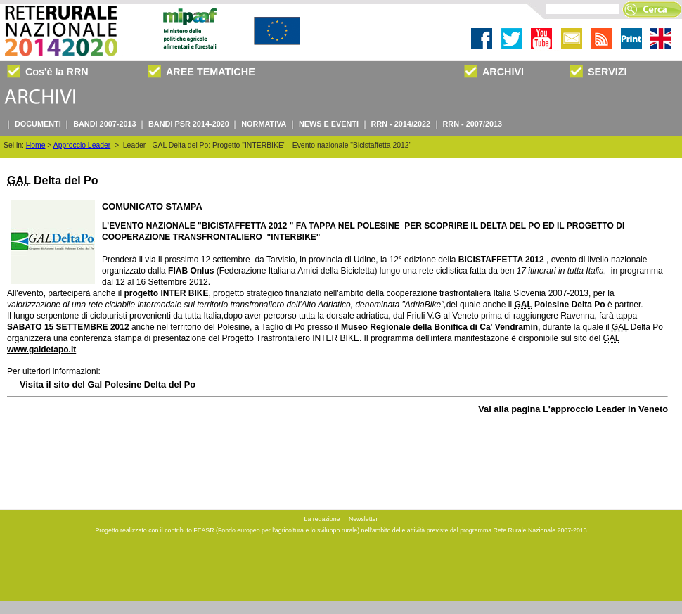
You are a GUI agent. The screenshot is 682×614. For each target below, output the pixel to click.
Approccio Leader (81, 145)
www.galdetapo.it (41, 349)
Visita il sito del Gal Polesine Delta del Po (107, 384)
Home (36, 145)
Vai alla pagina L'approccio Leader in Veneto (573, 409)
